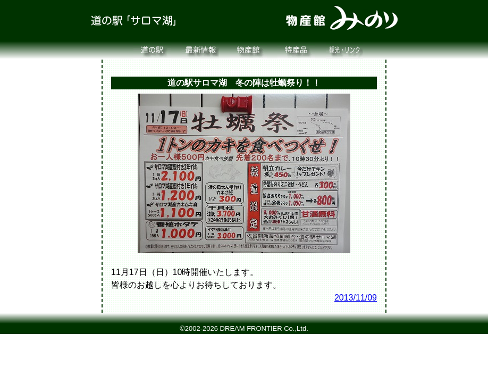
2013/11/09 (355, 297)
